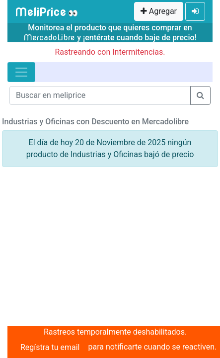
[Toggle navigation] (21, 72)
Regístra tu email (50, 347)
